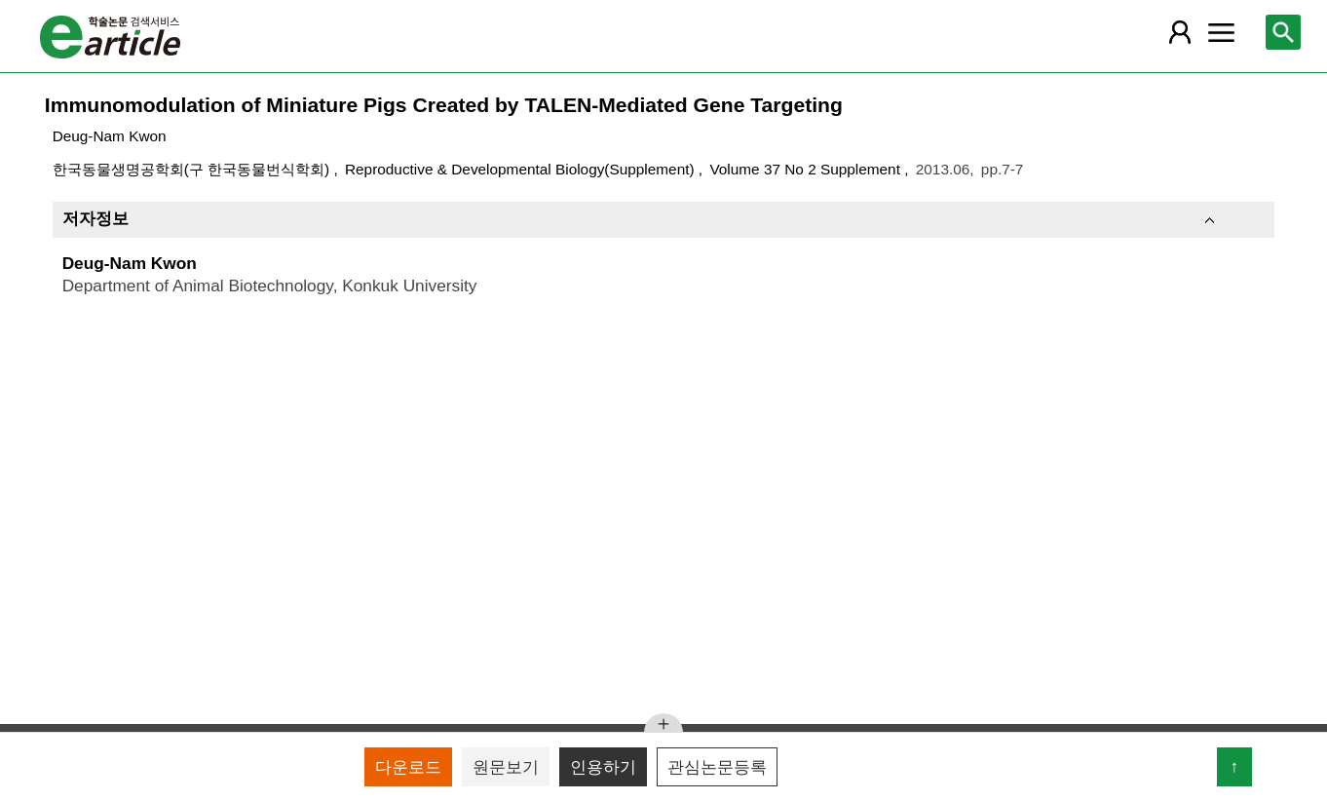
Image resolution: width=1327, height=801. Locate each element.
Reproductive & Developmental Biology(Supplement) (522, 169)
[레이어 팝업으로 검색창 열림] (1283, 32)
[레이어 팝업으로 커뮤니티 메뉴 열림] (1221, 32)
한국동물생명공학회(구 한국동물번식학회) (193, 169)
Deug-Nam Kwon (110, 136)
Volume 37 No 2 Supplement (806, 169)
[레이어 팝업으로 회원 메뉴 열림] (1179, 32)
